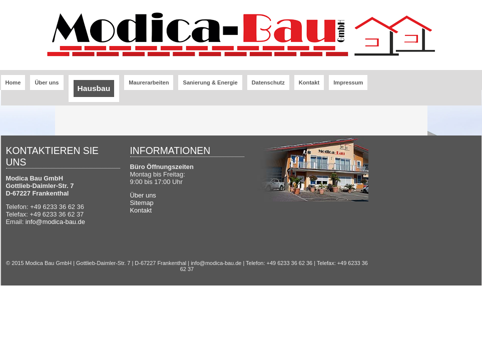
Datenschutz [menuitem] (268, 83)
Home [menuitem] (13, 83)
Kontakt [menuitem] (309, 83)
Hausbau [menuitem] (94, 88)
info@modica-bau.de (55, 222)
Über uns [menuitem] (47, 83)
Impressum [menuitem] (348, 83)
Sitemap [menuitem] (142, 202)
